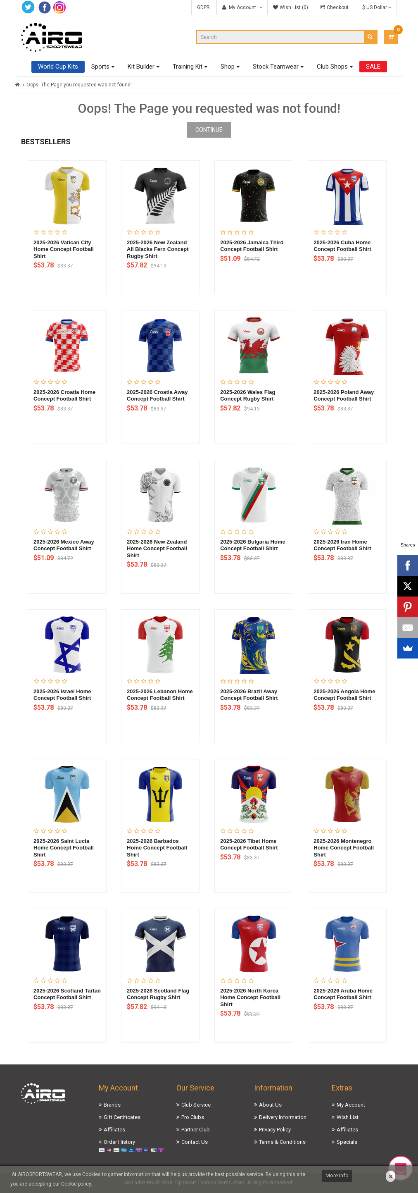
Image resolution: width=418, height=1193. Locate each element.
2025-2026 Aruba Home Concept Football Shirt (343, 994)
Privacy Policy (275, 1129)
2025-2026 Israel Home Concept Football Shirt (62, 694)
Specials (347, 1142)
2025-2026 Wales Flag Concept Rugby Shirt (247, 395)
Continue (209, 129)
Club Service (196, 1105)
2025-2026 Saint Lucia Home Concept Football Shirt (63, 848)
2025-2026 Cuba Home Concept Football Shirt (342, 246)
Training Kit (187, 66)
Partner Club (195, 1129)
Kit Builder (141, 66)
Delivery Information (282, 1117)
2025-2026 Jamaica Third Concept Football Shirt (251, 246)
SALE (373, 66)
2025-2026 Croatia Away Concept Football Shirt (157, 395)
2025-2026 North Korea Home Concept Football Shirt (250, 997)
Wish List (348, 1117)
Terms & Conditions (282, 1142)
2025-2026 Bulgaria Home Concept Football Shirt (252, 545)
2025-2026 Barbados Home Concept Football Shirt (157, 848)
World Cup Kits (58, 66)
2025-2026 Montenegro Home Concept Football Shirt (344, 848)
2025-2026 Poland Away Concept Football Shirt (344, 395)
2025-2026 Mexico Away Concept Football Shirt (63, 545)
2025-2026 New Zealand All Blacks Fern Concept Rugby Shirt (158, 249)
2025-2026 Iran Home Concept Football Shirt (342, 545)
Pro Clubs (192, 1117)
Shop (228, 66)
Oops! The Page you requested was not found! (79, 85)
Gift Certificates (122, 1117)
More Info (337, 1175)
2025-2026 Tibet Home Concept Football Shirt (249, 844)
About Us (270, 1105)
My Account (351, 1105)
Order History (119, 1142)
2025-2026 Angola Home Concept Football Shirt (344, 694)
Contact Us (194, 1142)
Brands (112, 1105)
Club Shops (332, 66)
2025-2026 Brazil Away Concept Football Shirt (249, 694)
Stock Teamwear (276, 66)
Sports (100, 66)
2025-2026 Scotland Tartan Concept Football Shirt (67, 994)
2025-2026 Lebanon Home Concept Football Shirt (160, 694)
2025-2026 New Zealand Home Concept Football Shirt (157, 548)
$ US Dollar (377, 7)
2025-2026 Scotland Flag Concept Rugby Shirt (158, 994)
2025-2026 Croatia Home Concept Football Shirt (64, 395)
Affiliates (114, 1129)
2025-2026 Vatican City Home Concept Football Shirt (63, 249)
